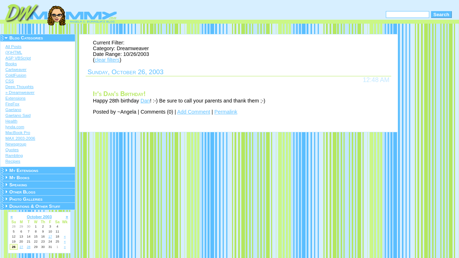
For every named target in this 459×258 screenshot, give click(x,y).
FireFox (12, 104)
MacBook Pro (17, 132)
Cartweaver (16, 69)
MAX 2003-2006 (20, 138)
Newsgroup (15, 144)
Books (11, 64)
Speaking (18, 184)
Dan (145, 101)
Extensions (15, 98)
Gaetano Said (17, 115)
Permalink (225, 112)
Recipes (12, 161)
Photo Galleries (25, 199)
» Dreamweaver (19, 92)
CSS (9, 81)
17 (50, 236)
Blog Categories (26, 37)
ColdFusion (15, 75)
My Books (19, 177)
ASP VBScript (18, 58)
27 (21, 247)
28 (28, 247)
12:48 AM (376, 79)
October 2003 (39, 217)
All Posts (13, 46)
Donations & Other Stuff (34, 206)
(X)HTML (13, 52)
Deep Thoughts (19, 87)
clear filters (107, 60)
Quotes (12, 150)
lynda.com (14, 127)
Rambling (14, 155)
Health (11, 121)
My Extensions (23, 170)
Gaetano (13, 110)
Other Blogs (22, 192)
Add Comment (193, 112)
